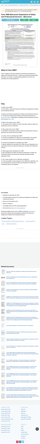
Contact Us (23, 436)
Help (22, 428)
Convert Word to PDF (5, 409)
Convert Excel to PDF (6, 411)
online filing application (19, 208)
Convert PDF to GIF (5, 430)
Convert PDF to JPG (5, 426)
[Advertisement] (20, 91)
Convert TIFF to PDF (5, 417)
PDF (24, 20)
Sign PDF (23, 413)
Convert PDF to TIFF (5, 432)
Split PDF (23, 409)
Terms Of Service (25, 434)
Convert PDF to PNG (5, 428)
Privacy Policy (24, 432)
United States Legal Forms (11, 223)
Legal (3, 223)
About (22, 426)
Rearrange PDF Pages (26, 417)
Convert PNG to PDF (5, 413)
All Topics (23, 438)
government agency (6, 117)
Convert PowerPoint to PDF (7, 419)
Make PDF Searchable (26, 419)
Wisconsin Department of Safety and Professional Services (13, 221)
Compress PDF (24, 415)
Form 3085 (20, 11)
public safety (11, 119)
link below (31, 211)
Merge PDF (23, 411)
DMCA (22, 430)
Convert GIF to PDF (5, 415)
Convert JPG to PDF (5, 421)
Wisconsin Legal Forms (30, 221)
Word (33, 20)
